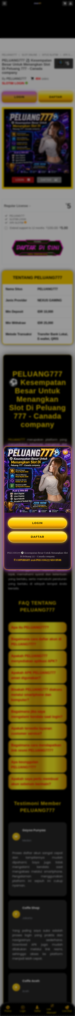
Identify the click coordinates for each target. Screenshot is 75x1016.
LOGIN (37, 523)
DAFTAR (37, 537)
